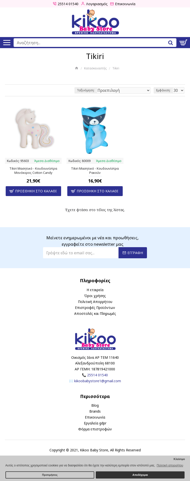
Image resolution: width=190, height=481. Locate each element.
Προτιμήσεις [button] (50, 474)
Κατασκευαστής (95, 68)
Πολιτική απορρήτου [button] (170, 465)
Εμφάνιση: (163, 90)
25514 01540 (97, 375)
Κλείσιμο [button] (179, 459)
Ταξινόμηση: (86, 90)
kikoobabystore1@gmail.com (97, 381)
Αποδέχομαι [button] (140, 474)
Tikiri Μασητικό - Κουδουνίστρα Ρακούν (95, 170)
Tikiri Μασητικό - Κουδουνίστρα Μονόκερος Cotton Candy (33, 170)
